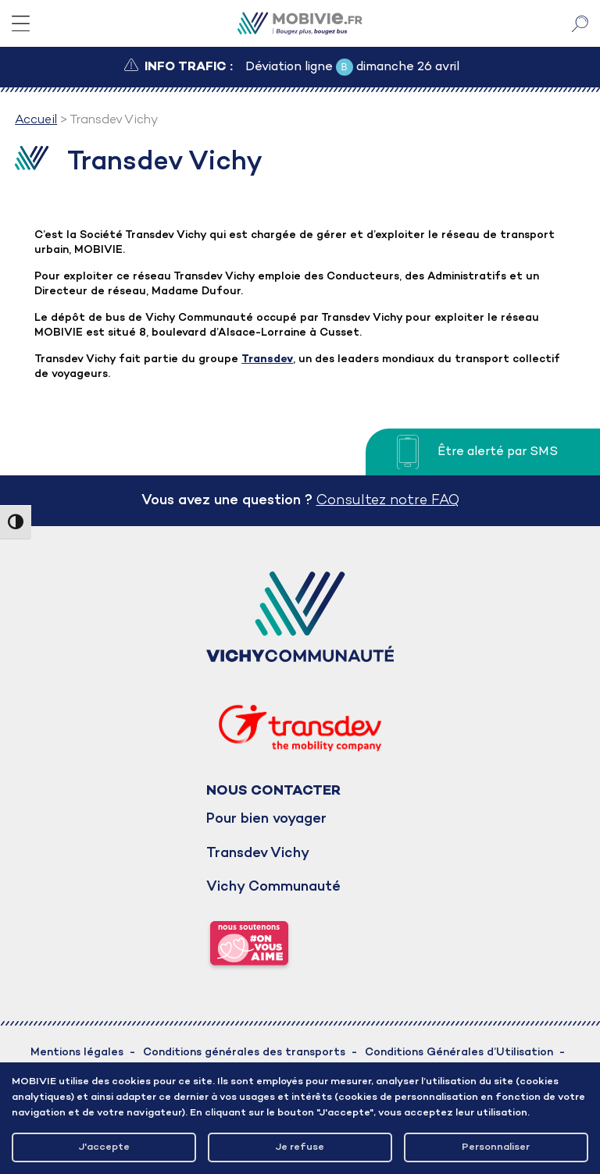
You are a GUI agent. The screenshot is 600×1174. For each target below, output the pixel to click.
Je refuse (300, 1147)
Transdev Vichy (257, 853)
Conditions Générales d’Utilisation (459, 1052)
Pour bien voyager (266, 819)
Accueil (36, 120)
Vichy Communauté (273, 887)
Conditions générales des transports (244, 1052)
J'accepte (104, 1147)
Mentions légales (76, 1052)
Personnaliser (496, 1147)
